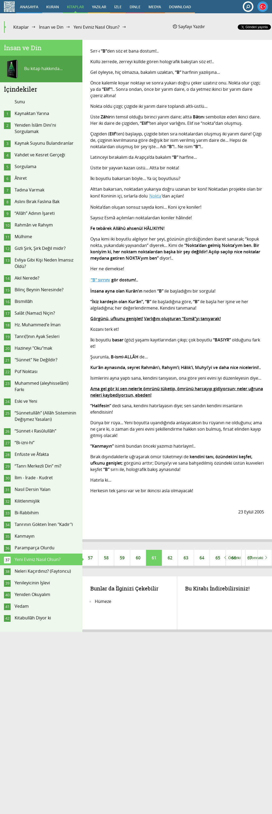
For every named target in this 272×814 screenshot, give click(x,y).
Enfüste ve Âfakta (32, 454)
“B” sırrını (100, 280)
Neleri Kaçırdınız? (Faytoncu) (43, 571)
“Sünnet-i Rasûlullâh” (35, 431)
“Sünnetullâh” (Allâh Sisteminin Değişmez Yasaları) (45, 416)
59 (122, 558)
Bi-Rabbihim (27, 513)
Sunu (20, 102)
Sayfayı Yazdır (189, 26)
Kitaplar (21, 27)
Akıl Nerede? (27, 278)
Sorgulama (25, 166)
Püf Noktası (26, 371)
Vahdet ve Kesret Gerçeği (40, 155)
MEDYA (154, 6)
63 (186, 558)
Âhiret (21, 178)
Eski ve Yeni (26, 401)
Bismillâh (24, 301)
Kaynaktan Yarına (32, 113)
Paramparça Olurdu (34, 548)
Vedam (22, 606)
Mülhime (23, 236)
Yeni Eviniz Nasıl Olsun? (97, 27)
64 (201, 558)
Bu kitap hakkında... (33, 69)
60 (138, 558)
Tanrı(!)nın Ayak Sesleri (37, 336)
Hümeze (103, 601)
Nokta (155, 196)
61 (154, 558)
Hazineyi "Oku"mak (33, 348)
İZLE (118, 6)
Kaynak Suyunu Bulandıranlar (44, 143)
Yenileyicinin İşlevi (32, 583)
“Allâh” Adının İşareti (35, 213)
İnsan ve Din (51, 27)
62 (170, 558)
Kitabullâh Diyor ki (33, 618)
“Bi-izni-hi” (25, 442)
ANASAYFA (29, 6)
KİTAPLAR (75, 6)
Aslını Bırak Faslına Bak (37, 201)
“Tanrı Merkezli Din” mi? (38, 466)
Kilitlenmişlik (27, 501)
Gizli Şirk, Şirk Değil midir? (40, 248)
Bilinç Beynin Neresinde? (39, 290)
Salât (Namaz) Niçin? (35, 313)
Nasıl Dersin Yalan (32, 489)
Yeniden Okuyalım (32, 594)
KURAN (52, 6)
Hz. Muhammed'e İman (38, 325)
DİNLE (135, 6)
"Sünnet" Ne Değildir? (36, 360)
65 (217, 558)
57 (90, 558)
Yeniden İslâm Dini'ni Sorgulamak (35, 128)
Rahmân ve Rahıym (34, 225)
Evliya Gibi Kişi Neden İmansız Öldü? (44, 263)
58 (106, 558)
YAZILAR (99, 6)
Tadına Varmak (29, 190)
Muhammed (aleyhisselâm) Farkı (42, 386)
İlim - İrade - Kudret (34, 478)
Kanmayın (25, 536)
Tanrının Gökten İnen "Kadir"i (44, 524)
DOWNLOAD (180, 6)
